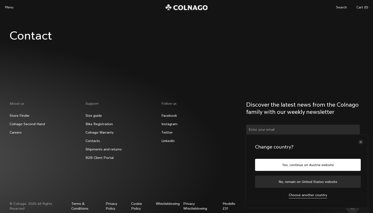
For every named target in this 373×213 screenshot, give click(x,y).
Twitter (167, 132)
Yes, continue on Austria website (308, 165)
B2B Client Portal (100, 157)
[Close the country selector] (360, 142)
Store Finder (20, 115)
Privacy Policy (111, 206)
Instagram (169, 124)
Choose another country (308, 195)
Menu (9, 7)
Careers (16, 132)
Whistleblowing (168, 203)
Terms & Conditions (79, 206)
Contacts (93, 141)
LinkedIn (168, 141)
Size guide (94, 115)
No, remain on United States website (308, 182)
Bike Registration (99, 124)
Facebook (169, 115)
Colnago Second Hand (27, 124)
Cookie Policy (136, 206)
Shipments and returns (104, 149)
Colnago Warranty (100, 132)
